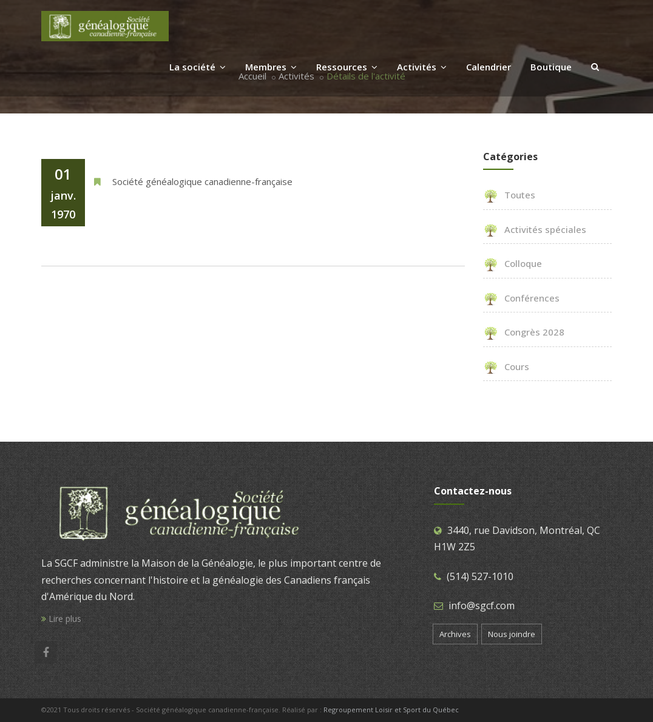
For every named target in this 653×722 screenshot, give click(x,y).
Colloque (512, 263)
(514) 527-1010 (480, 576)
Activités (422, 67)
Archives (455, 634)
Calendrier (488, 67)
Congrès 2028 (523, 332)
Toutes (509, 195)
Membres (271, 67)
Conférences (521, 298)
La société (197, 67)
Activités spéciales (534, 229)
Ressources (346, 67)
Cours (506, 366)
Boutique (551, 67)
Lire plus (61, 618)
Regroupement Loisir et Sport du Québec (391, 709)
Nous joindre (511, 634)
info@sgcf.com (481, 605)
